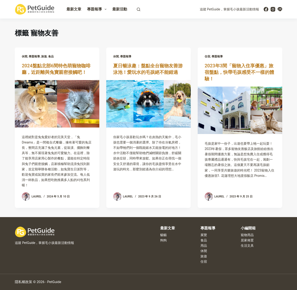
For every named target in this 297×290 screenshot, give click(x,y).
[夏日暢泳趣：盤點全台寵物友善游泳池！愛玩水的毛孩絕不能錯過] (148, 104)
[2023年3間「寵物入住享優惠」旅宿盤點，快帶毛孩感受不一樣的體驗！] (240, 110)
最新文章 (73, 9)
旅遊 (44, 56)
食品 (51, 56)
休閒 (24, 56)
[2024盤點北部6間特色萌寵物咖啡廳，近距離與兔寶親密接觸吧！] (57, 104)
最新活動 (119, 9)
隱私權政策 (23, 282)
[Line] (280, 9)
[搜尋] (138, 9)
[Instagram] (273, 9)
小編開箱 (248, 228)
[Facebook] (266, 9)
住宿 (207, 56)
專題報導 (97, 9)
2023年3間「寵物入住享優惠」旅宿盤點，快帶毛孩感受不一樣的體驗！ (239, 72)
